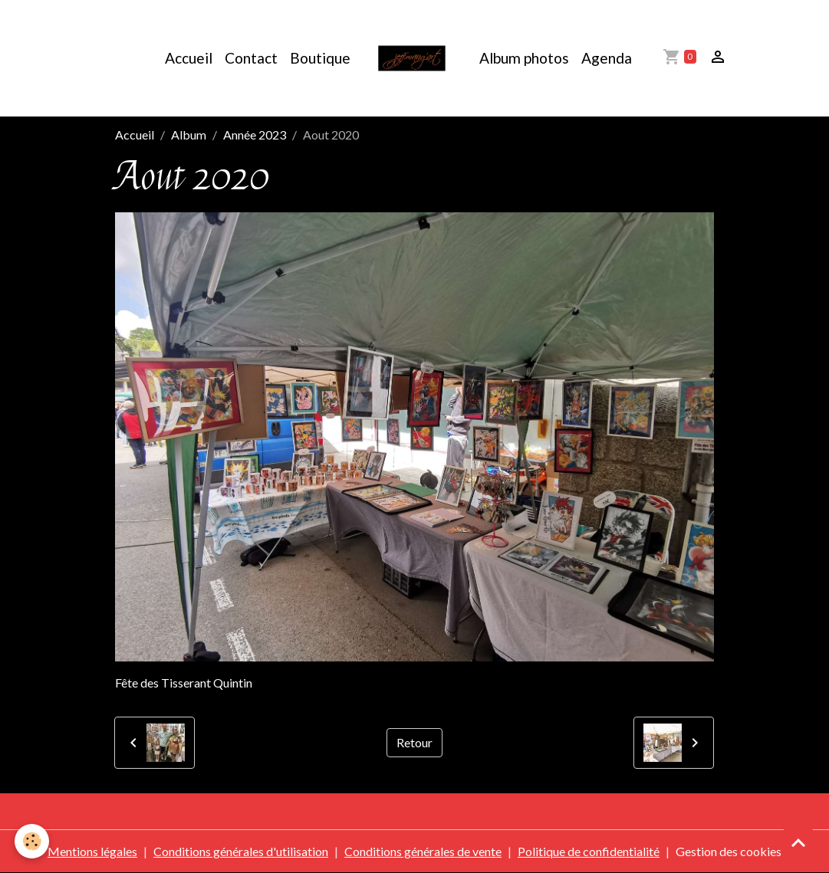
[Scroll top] (798, 842)
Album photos (524, 58)
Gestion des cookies (728, 851)
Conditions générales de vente (423, 851)
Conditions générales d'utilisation (240, 851)
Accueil (188, 58)
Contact (251, 58)
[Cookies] (32, 841)
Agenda (606, 58)
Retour (414, 742)
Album (188, 134)
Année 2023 (254, 134)
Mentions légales (92, 851)
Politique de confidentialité (589, 851)
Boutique (320, 58)
